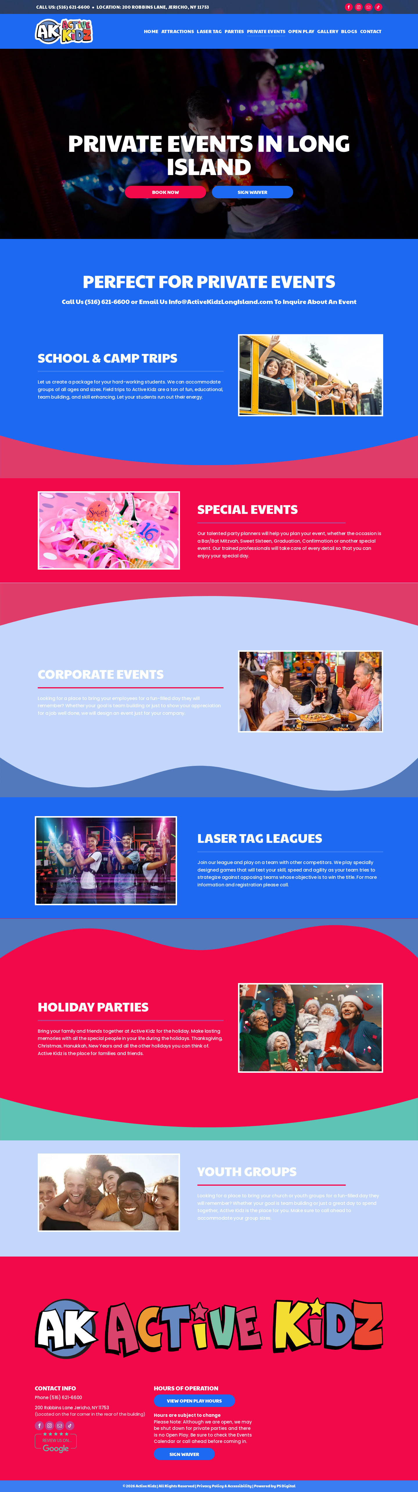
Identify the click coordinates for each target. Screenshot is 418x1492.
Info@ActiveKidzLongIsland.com (221, 301)
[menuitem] (151, 31)
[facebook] (349, 7)
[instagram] (359, 7)
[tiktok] (378, 7)
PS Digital (286, 1486)
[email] (368, 7)
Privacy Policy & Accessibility (224, 1486)
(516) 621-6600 (107, 301)
